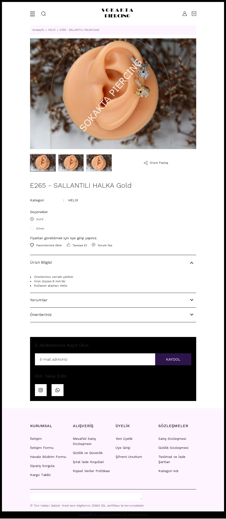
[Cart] (194, 13)
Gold (39, 219)
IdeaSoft (85, 515)
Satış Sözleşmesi (172, 439)
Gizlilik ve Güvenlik (88, 453)
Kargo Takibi (40, 475)
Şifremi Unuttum (129, 457)
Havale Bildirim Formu (48, 457)
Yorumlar (39, 300)
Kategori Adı (168, 471)
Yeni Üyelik (124, 439)
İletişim (36, 439)
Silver (40, 228)
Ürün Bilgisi (41, 262)
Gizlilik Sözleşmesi (173, 448)
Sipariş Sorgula (42, 466)
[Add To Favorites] (46, 245)
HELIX (73, 200)
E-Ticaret (101, 515)
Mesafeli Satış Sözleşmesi (84, 441)
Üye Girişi (123, 448)
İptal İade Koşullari (88, 462)
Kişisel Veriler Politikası (91, 471)
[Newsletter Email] (113, 359)
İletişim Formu (42, 448)
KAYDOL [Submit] (173, 359)
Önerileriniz (41, 314)
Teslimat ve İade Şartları (171, 459)
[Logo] (117, 13)
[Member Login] (185, 13)
